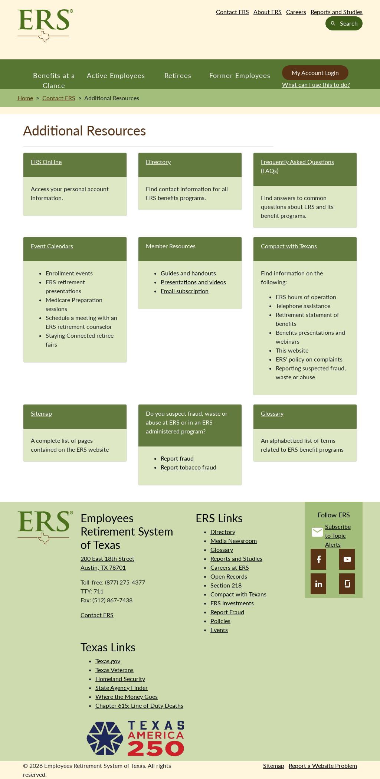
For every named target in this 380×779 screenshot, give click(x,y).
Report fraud (177, 458)
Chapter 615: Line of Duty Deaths (139, 705)
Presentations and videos (193, 281)
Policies (220, 620)
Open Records (228, 576)
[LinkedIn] (318, 583)
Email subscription (185, 290)
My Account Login (315, 72)
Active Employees (116, 75)
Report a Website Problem (323, 765)
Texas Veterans (114, 669)
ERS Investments (232, 602)
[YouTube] (347, 559)
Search (344, 23)
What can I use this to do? (316, 84)
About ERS (267, 11)
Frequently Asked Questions (297, 161)
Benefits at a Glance (54, 80)
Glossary (272, 413)
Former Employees (240, 75)
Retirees (177, 75)
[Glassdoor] (347, 583)
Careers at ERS (229, 567)
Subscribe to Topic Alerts (338, 535)
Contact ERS (232, 11)
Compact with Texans (289, 245)
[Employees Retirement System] (45, 526)
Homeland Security (120, 678)
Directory (158, 161)
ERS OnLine (46, 161)
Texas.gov (107, 660)
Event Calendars (52, 245)
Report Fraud (227, 611)
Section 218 (226, 585)
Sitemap (41, 413)
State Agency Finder (121, 687)
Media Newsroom (233, 540)
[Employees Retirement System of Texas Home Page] (45, 26)
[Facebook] (318, 559)
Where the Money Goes (126, 696)
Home (25, 97)
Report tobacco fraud (188, 467)
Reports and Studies (337, 11)
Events (219, 629)
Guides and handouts (188, 272)
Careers (296, 11)
